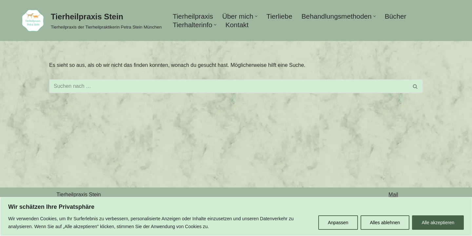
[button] (256, 16)
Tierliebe (279, 16)
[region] (236, 216)
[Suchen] (228, 86)
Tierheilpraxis (193, 16)
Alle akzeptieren (438, 222)
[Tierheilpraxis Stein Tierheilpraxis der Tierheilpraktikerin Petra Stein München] (90, 20)
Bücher (395, 16)
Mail (393, 194)
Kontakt (237, 25)
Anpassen (338, 222)
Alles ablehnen (385, 222)
